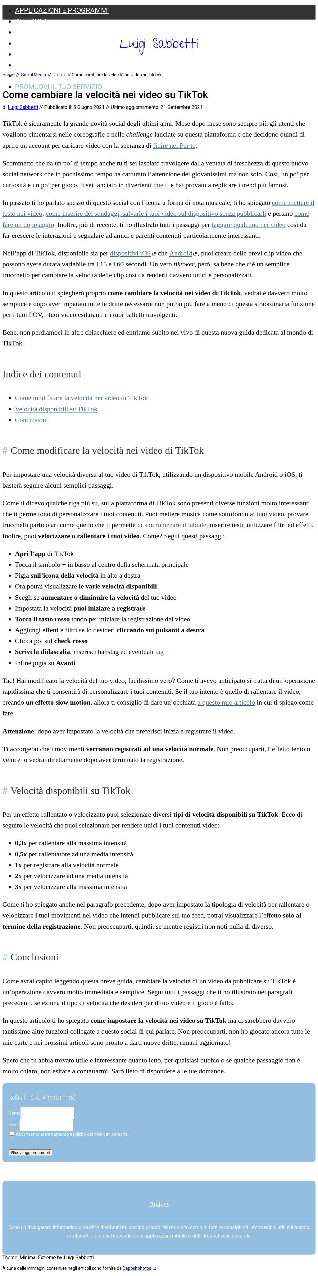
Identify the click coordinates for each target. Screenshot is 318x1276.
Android (180, 253)
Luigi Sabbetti (159, 45)
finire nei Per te (174, 145)
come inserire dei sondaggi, (84, 213)
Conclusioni (31, 420)
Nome (14, 1113)
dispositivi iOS (130, 253)
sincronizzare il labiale (175, 525)
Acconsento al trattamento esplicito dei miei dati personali (69, 1134)
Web (22, 43)
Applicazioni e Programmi (62, 10)
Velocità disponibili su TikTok (56, 409)
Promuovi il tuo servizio (58, 87)
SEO (21, 32)
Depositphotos (137, 1268)
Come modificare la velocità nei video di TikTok (81, 398)
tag (159, 652)
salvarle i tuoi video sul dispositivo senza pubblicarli (194, 213)
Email (14, 1124)
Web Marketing (42, 65)
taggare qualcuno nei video (249, 224)
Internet (31, 21)
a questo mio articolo (226, 702)
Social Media (38, 54)
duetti (161, 185)
